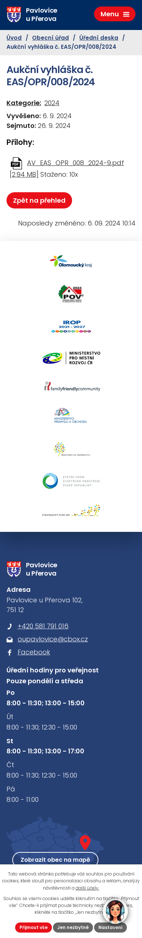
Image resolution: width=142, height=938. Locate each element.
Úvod (14, 38)
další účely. (87, 888)
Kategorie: (23, 102)
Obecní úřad (50, 38)
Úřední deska (98, 38)
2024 (51, 102)
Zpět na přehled (39, 200)
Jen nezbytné (73, 927)
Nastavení (110, 927)
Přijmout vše (33, 927)
